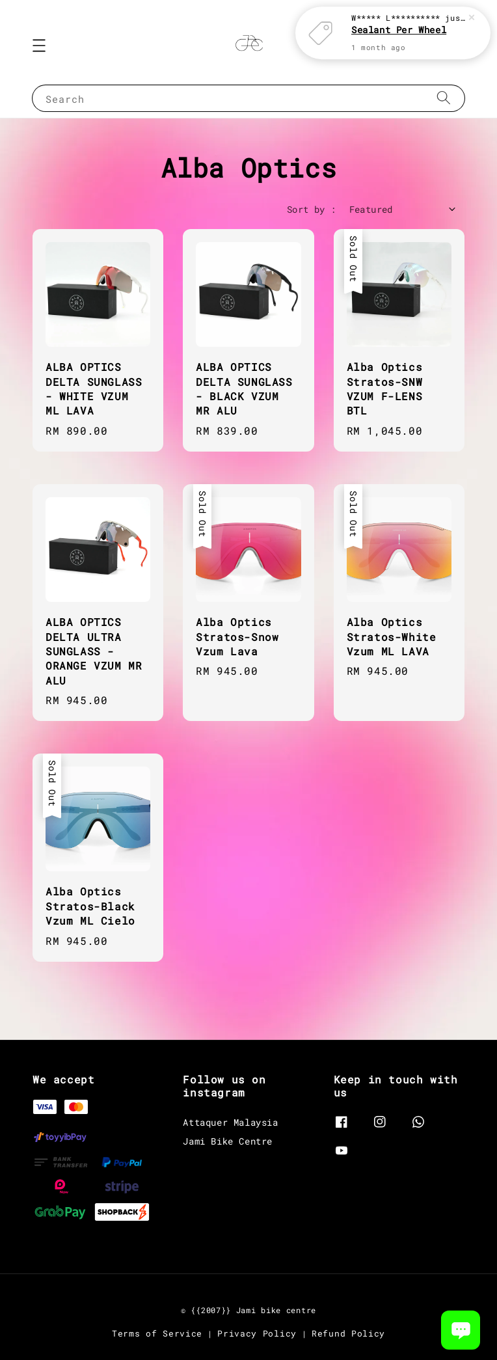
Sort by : (311, 209)
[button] (39, 45)
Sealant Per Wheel (398, 9)
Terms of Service (157, 1333)
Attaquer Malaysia (230, 1122)
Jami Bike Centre (228, 1141)
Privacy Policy (257, 1333)
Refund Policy (348, 1333)
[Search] (443, 98)
